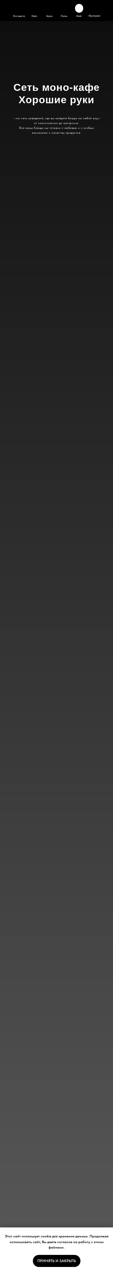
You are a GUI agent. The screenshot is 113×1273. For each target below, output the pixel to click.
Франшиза (94, 15)
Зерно (49, 16)
